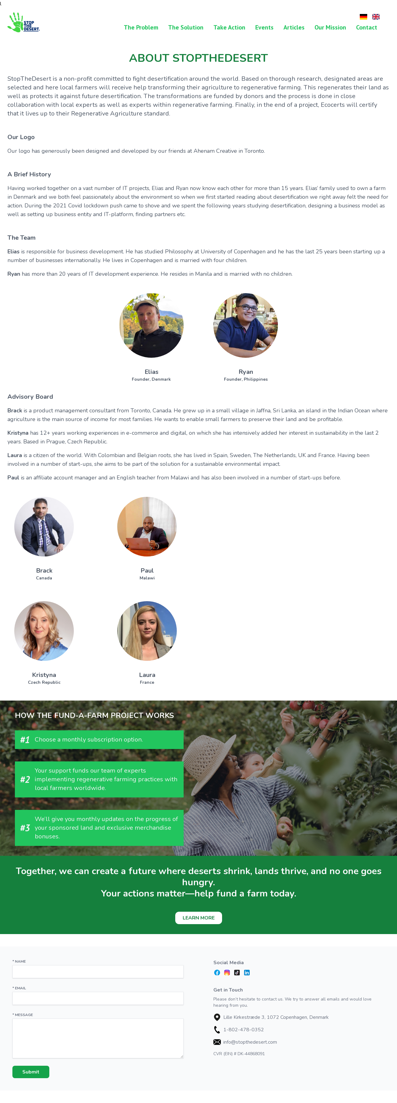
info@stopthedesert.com (250, 1042)
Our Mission (330, 27)
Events (264, 27)
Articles (294, 27)
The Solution (185, 27)
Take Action (229, 27)
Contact (366, 27)
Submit (30, 1072)
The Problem (141, 27)
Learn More (199, 918)
